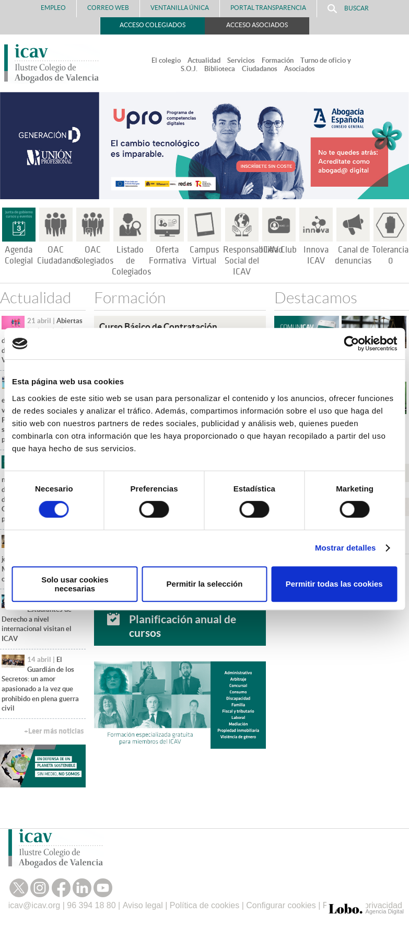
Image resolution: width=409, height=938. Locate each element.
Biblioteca (219, 69)
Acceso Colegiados (152, 24)
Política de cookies (204, 905)
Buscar (348, 8)
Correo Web (108, 7)
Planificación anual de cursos (182, 626)
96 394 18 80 (91, 905)
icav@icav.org (34, 905)
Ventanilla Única (179, 7)
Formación (278, 60)
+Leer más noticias (54, 731)
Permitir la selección (205, 583)
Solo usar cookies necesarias (74, 584)
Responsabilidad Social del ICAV (253, 261)
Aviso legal (143, 905)
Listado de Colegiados (131, 261)
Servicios (241, 60)
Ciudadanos (259, 69)
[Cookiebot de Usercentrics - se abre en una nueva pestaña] (351, 343)
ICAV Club (279, 250)
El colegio (166, 60)
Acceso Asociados (257, 24)
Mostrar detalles (345, 547)
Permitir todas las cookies (334, 583)
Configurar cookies (280, 905)
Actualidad (204, 60)
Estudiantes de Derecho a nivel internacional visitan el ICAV (37, 619)
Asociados (299, 69)
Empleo (53, 7)
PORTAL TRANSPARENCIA (268, 7)
